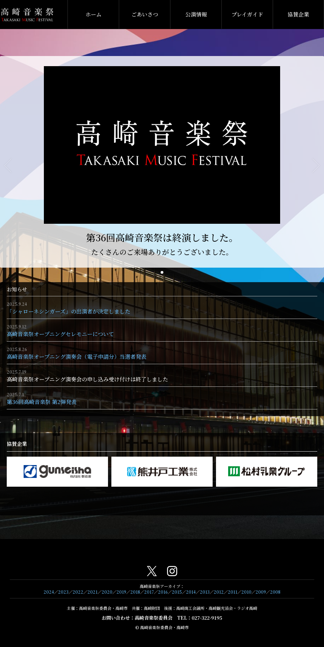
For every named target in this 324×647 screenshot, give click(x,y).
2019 (121, 592)
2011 (232, 592)
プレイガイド (247, 14)
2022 (78, 592)
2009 (260, 592)
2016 (163, 592)
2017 (149, 592)
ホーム (93, 14)
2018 (135, 592)
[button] (162, 272)
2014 (191, 592)
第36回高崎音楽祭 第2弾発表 (42, 402)
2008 (275, 592)
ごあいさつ (144, 14)
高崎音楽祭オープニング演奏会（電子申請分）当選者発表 (76, 356)
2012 (219, 592)
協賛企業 (298, 14)
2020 (107, 592)
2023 (63, 592)
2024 (49, 592)
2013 (205, 592)
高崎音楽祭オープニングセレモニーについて (60, 334)
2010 (246, 592)
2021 (92, 592)
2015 (177, 592)
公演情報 (196, 14)
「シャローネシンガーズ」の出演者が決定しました (68, 311)
